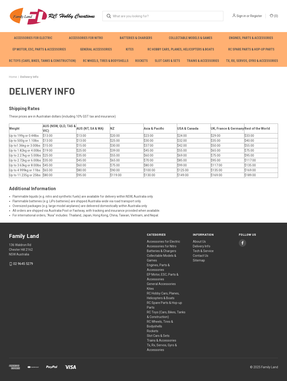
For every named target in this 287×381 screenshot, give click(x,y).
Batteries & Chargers (136, 38)
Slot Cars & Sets (167, 61)
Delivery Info (201, 246)
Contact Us (200, 255)
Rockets (141, 61)
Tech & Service (203, 251)
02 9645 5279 (23, 264)
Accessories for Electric (33, 38)
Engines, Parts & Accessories (251, 38)
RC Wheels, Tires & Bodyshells (105, 61)
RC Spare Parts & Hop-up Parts (251, 49)
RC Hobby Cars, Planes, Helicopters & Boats (181, 49)
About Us (199, 241)
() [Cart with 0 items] (274, 16)
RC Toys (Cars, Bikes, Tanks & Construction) (42, 61)
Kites (130, 49)
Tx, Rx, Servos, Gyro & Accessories (252, 61)
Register (256, 16)
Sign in (241, 16)
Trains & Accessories (203, 61)
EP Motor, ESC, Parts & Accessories (39, 49)
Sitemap (199, 260)
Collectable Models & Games (190, 38)
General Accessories (96, 49)
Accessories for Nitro (86, 38)
